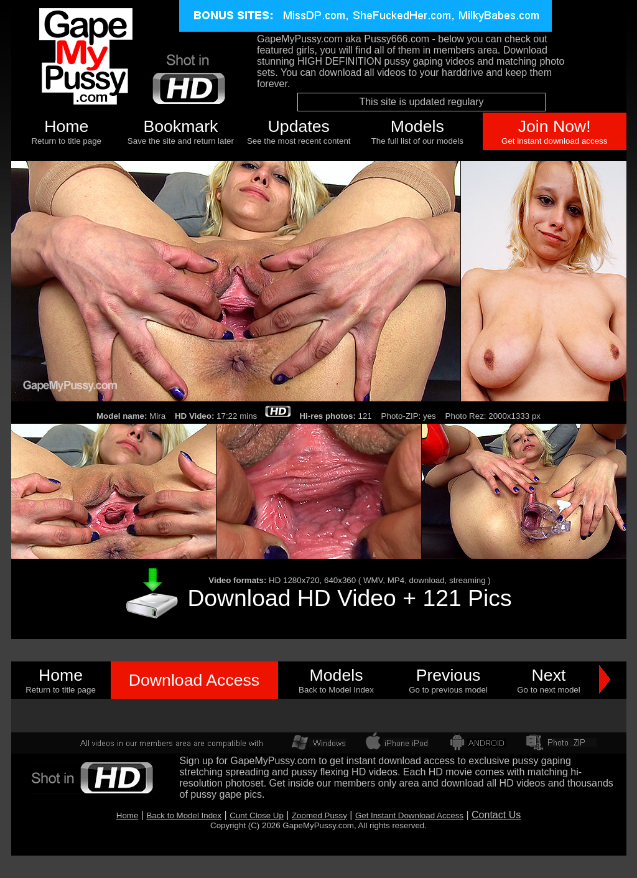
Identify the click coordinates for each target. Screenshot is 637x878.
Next (549, 675)
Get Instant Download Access (409, 815)
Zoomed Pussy (319, 815)
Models (417, 126)
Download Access (194, 680)
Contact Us (496, 815)
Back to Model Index (183, 815)
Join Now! (554, 126)
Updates (299, 126)
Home (66, 126)
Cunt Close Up (257, 815)
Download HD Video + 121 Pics (349, 598)
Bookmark (180, 126)
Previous (448, 675)
